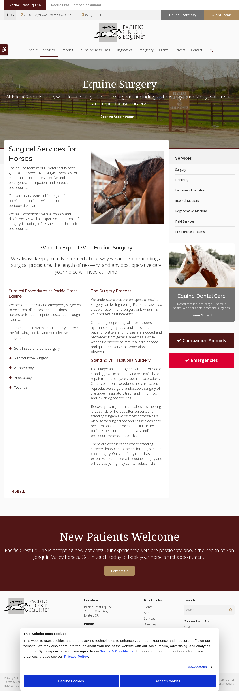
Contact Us (119, 571)
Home (148, 607)
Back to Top (11, 685)
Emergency (145, 50)
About (33, 50)
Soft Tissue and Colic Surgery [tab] (37, 348)
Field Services (184, 221)
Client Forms (221, 15)
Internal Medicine (187, 200)
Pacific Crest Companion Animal (80, 5)
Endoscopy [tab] (23, 377)
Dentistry (181, 180)
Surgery (180, 169)
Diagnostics (124, 50)
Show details (196, 667)
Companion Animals (201, 340)
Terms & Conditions (16, 682)
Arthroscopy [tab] (24, 367)
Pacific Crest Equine (26, 5)
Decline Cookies (71, 681)
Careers (179, 50)
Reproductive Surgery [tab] (31, 358)
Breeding (66, 50)
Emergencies (201, 360)
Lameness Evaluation (190, 190)
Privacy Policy (12, 678)
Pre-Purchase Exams (190, 232)
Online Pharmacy (182, 15)
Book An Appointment (117, 117)
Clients (164, 50)
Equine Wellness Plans (94, 50)
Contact (196, 50)
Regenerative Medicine (191, 211)
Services (49, 50)
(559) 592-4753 (95, 15)
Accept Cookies (168, 681)
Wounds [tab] (20, 387)
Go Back (18, 491)
